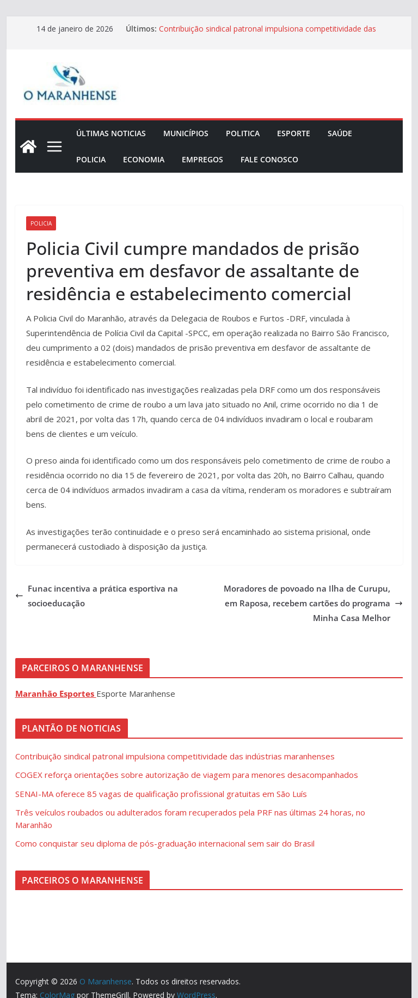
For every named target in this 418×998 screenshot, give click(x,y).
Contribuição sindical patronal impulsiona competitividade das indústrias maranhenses (175, 756)
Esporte (293, 133)
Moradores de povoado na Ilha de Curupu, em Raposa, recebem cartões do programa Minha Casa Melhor (313, 603)
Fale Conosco (269, 159)
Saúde (340, 133)
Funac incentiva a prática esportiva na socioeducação (96, 595)
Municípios (185, 133)
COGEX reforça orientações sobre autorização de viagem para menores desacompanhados (186, 774)
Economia (143, 159)
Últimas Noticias (111, 133)
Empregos (202, 159)
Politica (243, 133)
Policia (91, 159)
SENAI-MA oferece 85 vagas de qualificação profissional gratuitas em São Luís (161, 793)
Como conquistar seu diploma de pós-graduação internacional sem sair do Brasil (165, 843)
